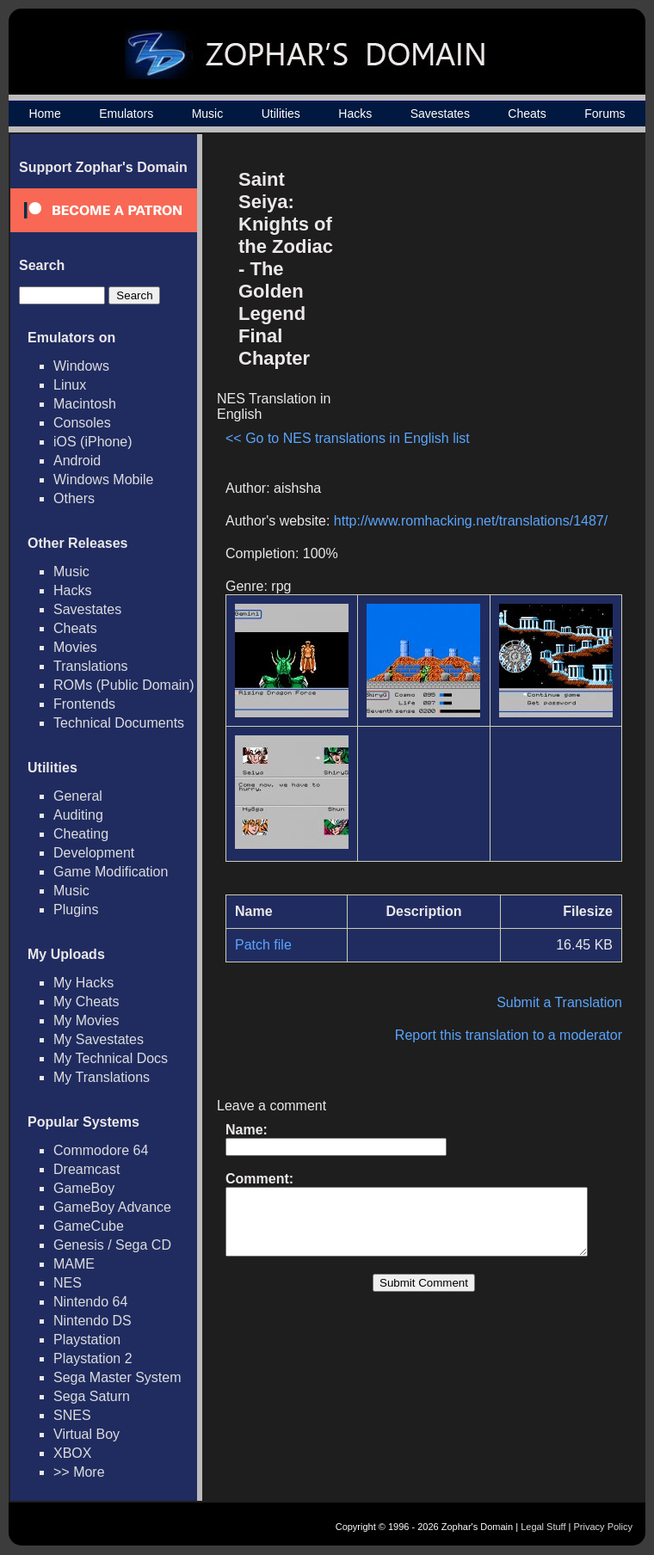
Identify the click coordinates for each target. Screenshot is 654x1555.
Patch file (263, 931)
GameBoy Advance (112, 1207)
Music (208, 113)
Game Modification (110, 871)
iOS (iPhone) (93, 441)
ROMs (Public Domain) (123, 685)
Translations (90, 666)
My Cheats (86, 1001)
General (77, 796)
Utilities (281, 113)
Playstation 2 (93, 1358)
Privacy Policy (603, 1526)
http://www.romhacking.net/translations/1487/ (471, 507)
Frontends (84, 704)
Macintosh (84, 403)
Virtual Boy (86, 1434)
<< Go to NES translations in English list (268, 409)
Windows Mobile (103, 479)
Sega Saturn (91, 1396)
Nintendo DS (92, 1320)
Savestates (440, 113)
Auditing (78, 815)
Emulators (126, 113)
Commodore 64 (100, 1150)
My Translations (101, 1077)
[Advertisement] (484, 280)
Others (74, 498)
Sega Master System (117, 1377)
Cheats (527, 113)
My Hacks (83, 982)
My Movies (86, 1020)
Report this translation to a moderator (517, 1021)
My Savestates (98, 1039)
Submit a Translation (568, 988)
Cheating (80, 834)
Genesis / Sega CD (112, 1245)
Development (93, 852)
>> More (79, 1472)
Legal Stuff (543, 1526)
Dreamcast (86, 1169)
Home (44, 113)
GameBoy (83, 1188)
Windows (81, 366)
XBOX (72, 1453)
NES (67, 1282)
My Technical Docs (110, 1058)
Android (77, 460)
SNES (72, 1415)
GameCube (88, 1226)
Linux (69, 385)
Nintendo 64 (90, 1301)
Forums (604, 113)
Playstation (86, 1339)
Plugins (75, 909)
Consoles (82, 422)
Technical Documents (118, 723)
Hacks (355, 113)
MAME (74, 1264)
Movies (75, 647)
